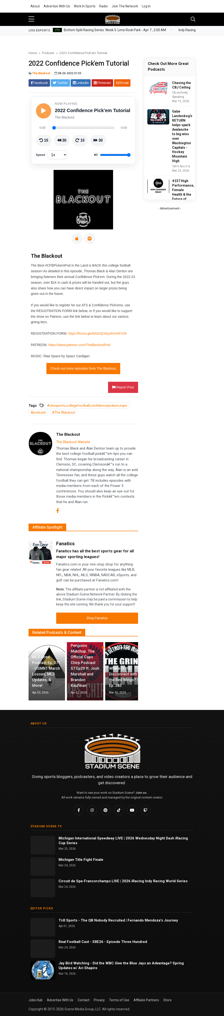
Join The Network (125, 6)
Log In (146, 6)
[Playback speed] (57, 154)
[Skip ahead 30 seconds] (98, 140)
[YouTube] (132, 810)
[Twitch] (145, 810)
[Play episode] (43, 111)
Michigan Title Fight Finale (81, 859)
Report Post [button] (123, 387)
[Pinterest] (105, 810)
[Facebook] (57, 511)
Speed (40, 155)
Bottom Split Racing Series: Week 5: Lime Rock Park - (115, 30)
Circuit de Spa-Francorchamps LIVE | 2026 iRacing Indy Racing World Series (123, 881)
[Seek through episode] (83, 128)
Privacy (99, 1000)
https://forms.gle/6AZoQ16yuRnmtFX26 (97, 333)
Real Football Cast (74, 942)
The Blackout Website (73, 442)
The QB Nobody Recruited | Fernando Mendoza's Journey (129, 920)
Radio (103, 6)
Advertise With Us (57, 6)
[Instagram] (92, 810)
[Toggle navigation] (193, 19)
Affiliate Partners (146, 1000)
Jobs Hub (36, 1000)
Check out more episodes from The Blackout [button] (83, 368)
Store (167, 1000)
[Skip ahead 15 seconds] (80, 140)
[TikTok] (119, 810)
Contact (84, 1000)
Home (33, 53)
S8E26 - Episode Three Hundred (119, 942)
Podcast (48, 53)
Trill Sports (68, 920)
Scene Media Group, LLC (83, 1009)
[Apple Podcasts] (77, 238)
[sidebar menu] (31, 19)
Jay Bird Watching (74, 963)
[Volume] (115, 155)
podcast (39, 412)
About (35, 6)
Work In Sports (84, 6)
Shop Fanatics (97, 618)
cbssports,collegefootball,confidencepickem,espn (88, 405)
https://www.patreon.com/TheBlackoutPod (79, 345)
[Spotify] (90, 238)
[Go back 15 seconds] (44, 140)
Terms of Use (119, 1000)
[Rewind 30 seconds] (62, 140)
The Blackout (41, 73)
